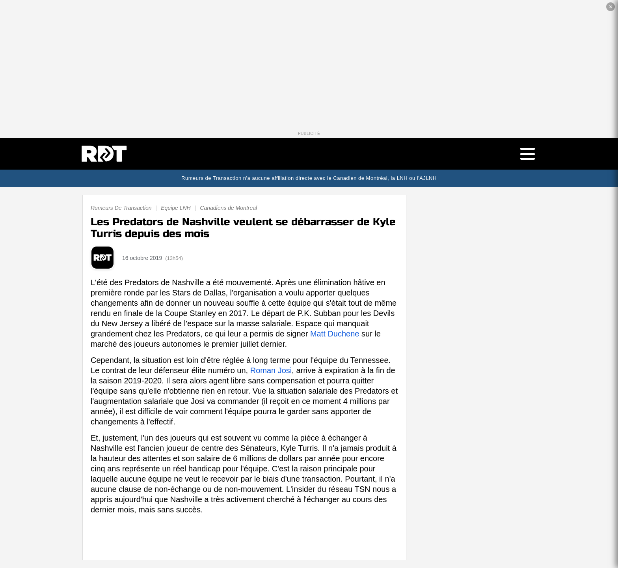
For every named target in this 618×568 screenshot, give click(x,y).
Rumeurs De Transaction (121, 208)
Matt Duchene (334, 333)
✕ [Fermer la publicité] (611, 7)
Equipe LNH (176, 208)
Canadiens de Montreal (228, 208)
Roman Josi (271, 370)
